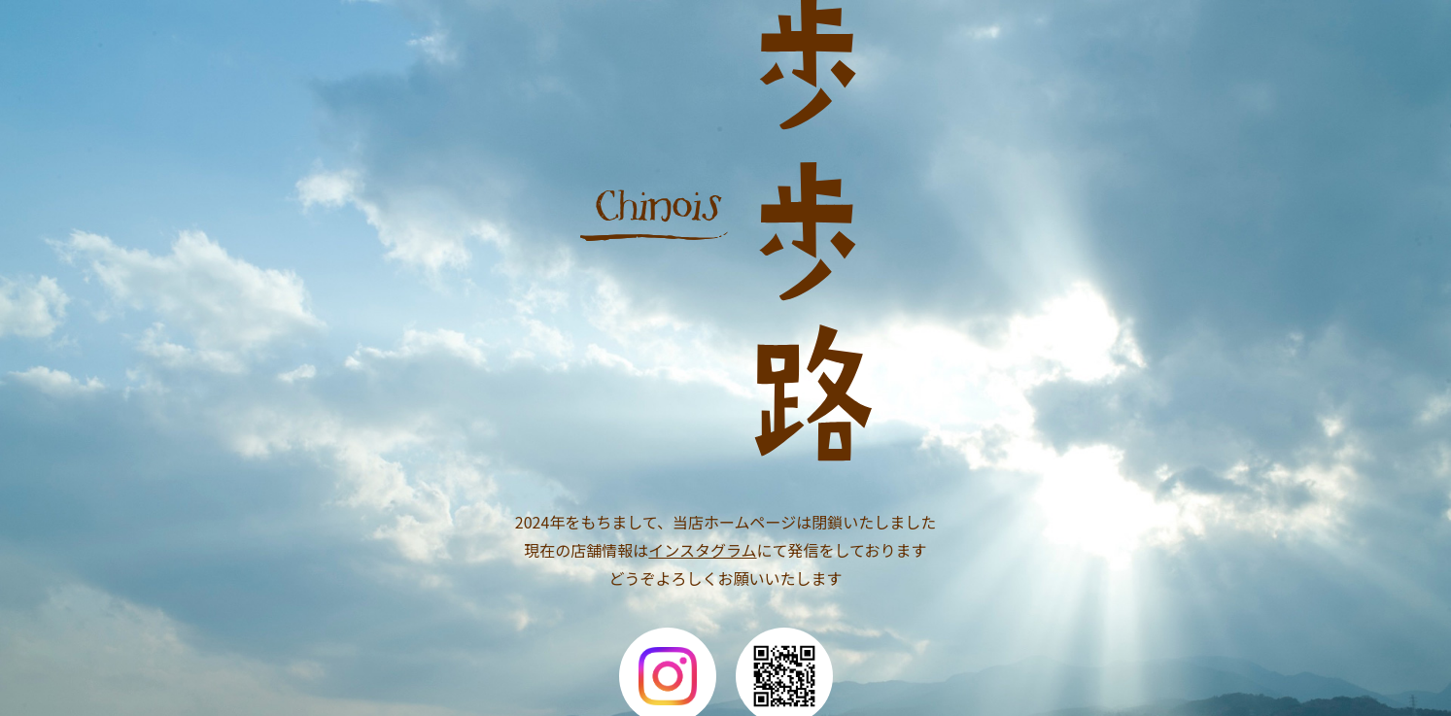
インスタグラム (702, 550)
